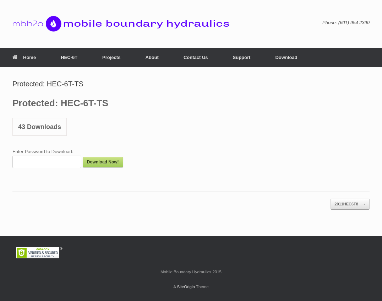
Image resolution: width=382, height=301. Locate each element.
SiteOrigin (186, 287)
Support (242, 57)
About (152, 57)
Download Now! (103, 162)
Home (24, 57)
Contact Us (196, 57)
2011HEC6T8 (350, 204)
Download (286, 57)
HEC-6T (69, 57)
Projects (111, 57)
